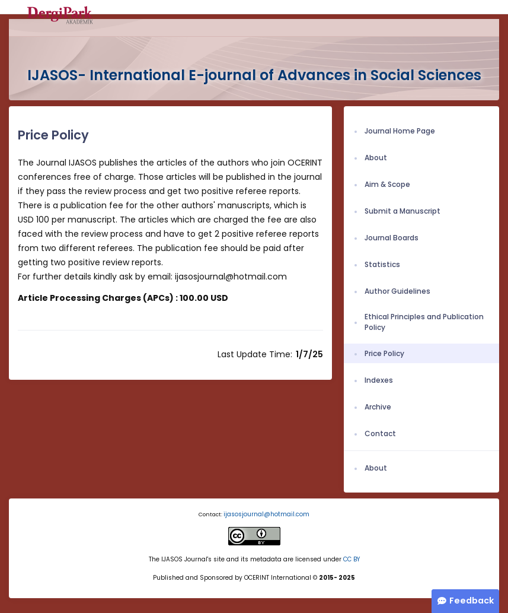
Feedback (471, 600)
